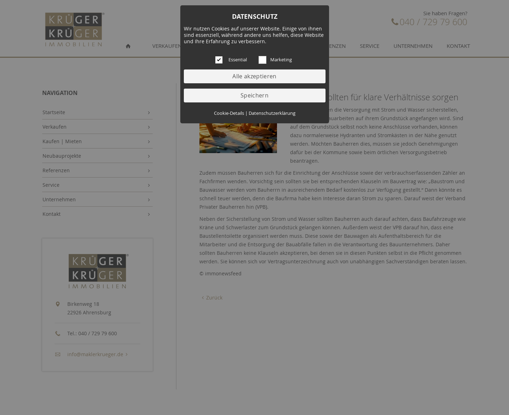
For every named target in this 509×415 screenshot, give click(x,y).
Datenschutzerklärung (272, 113)
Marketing (281, 60)
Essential (237, 60)
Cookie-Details (229, 113)
